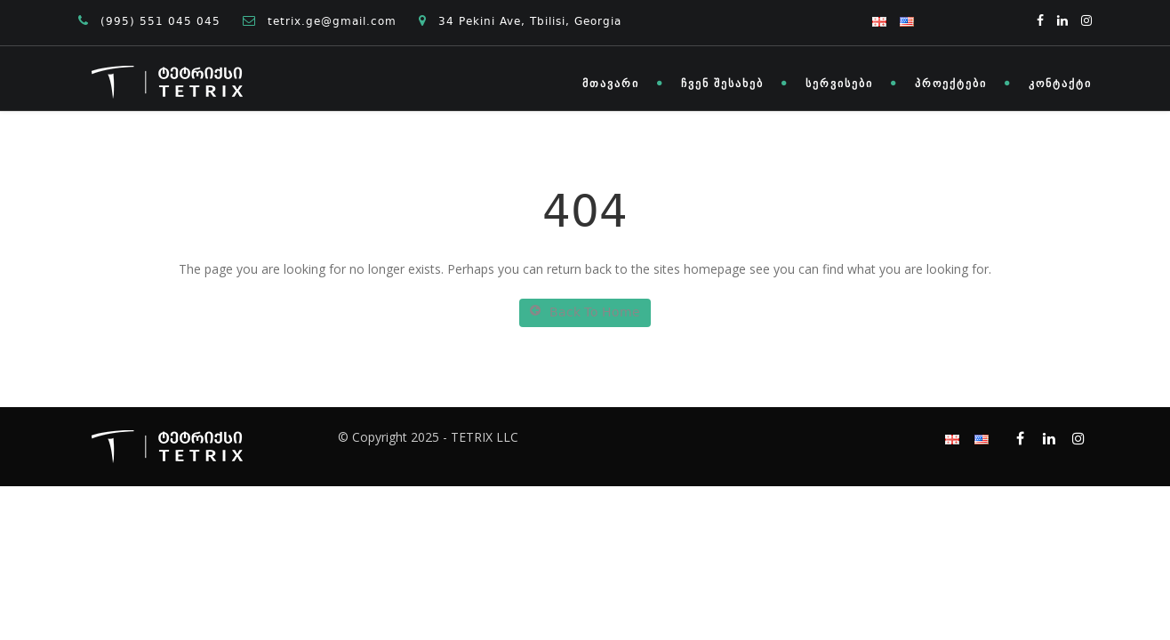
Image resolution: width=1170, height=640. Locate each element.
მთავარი (610, 83)
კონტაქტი (1060, 83)
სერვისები (839, 83)
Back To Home (585, 313)
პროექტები (951, 83)
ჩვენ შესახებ (722, 83)
